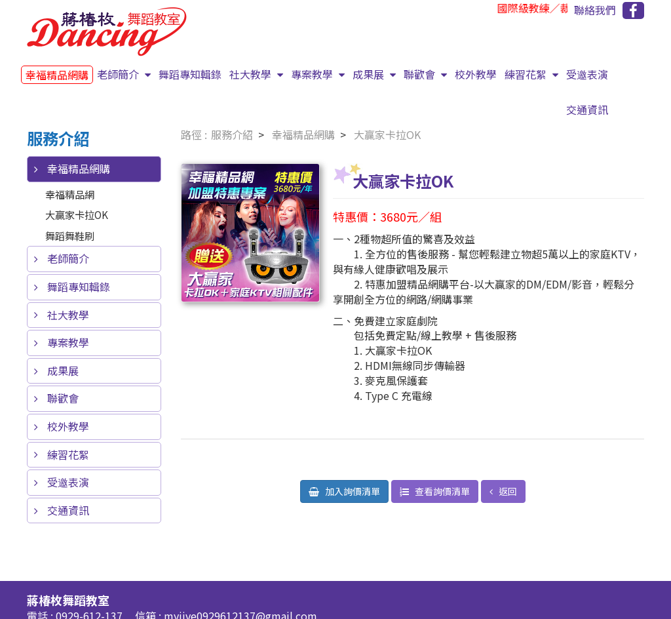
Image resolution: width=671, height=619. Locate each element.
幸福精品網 (69, 194)
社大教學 (251, 74)
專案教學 (313, 74)
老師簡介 (119, 74)
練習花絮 (527, 74)
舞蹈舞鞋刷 (69, 235)
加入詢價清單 (351, 491)
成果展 (370, 74)
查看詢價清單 (441, 491)
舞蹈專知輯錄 (190, 74)
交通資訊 (587, 109)
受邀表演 (587, 74)
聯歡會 (421, 74)
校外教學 (476, 74)
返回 (507, 491)
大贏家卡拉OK (76, 214)
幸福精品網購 (57, 75)
